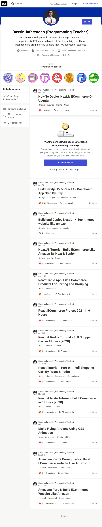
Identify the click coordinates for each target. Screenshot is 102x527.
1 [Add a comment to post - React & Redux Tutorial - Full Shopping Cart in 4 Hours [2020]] (64, 351)
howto (59, 105)
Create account (90, 3)
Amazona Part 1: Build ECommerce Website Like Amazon (63, 492)
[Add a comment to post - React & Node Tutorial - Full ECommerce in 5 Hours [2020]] (47, 412)
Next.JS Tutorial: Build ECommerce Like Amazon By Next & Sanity (66, 252)
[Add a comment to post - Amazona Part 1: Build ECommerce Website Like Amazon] (47, 503)
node (48, 406)
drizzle (73, 197)
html (67, 437)
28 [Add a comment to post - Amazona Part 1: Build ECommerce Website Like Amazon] (66, 503)
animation (49, 437)
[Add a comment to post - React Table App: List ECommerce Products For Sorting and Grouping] (45, 294)
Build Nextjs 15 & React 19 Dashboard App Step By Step (65, 191)
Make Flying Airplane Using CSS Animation (61, 431)
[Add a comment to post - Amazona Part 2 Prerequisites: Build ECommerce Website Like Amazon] (46, 473)
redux (49, 345)
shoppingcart (74, 376)
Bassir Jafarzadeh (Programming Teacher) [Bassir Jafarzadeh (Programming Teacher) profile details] (56, 90)
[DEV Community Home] (4, 3)
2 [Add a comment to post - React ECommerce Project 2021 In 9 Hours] (65, 320)
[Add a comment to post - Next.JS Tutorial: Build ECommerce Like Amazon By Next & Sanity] (46, 263)
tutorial (57, 345)
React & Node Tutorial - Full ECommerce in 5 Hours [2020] (67, 400)
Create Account (65, 162)
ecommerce (52, 228)
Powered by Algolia (58, 4)
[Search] (12, 3)
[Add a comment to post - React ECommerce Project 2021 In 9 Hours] (46, 320)
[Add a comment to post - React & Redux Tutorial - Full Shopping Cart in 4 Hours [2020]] (46, 351)
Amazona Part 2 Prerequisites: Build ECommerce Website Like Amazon (64, 461)
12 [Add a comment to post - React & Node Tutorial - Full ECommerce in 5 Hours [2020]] (66, 412)
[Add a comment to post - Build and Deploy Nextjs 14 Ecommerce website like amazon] (46, 233)
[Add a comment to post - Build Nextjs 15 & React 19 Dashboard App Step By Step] (48, 203)
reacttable (51, 288)
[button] (8, 78)
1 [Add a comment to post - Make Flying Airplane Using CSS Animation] (64, 442)
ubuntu (50, 105)
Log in (75, 3)
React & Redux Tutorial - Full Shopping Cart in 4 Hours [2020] (65, 339)
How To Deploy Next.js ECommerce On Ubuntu (66, 98)
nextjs (42, 105)
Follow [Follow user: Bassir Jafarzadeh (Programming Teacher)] (87, 22)
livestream (52, 467)
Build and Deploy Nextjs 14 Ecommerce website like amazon (66, 222)
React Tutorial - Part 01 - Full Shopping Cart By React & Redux (66, 370)
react (66, 105)
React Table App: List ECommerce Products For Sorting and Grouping (63, 282)
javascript (52, 498)
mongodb (64, 228)
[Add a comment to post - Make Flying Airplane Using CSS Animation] (46, 442)
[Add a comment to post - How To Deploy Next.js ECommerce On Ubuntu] (44, 110)
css (41, 437)
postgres (51, 197)
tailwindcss (62, 197)
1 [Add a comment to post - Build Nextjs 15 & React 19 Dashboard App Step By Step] (66, 203)
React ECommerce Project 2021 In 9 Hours (64, 312)
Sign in (78, 169)
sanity (50, 258)
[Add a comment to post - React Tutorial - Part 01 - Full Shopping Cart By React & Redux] (46, 381)
